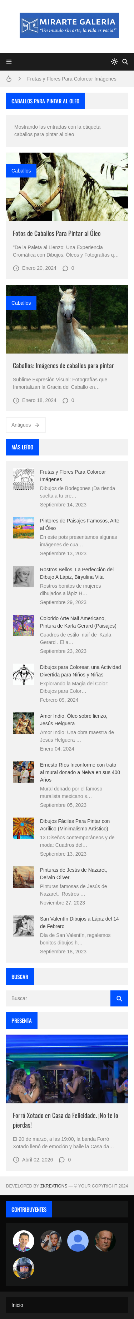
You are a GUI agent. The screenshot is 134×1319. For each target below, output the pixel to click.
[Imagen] (67, 187)
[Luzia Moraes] (50, 1241)
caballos (21, 171)
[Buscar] (125, 61)
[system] (114, 61)
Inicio (17, 1305)
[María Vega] (78, 1241)
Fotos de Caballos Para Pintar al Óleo (57, 233)
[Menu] (9, 61)
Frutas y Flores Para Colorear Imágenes (71, 79)
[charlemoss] (105, 1241)
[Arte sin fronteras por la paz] (23, 1241)
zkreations (54, 1186)
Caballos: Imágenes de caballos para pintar (63, 365)
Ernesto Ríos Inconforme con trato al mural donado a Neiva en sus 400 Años (80, 772)
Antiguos (25, 425)
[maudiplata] (23, 1268)
